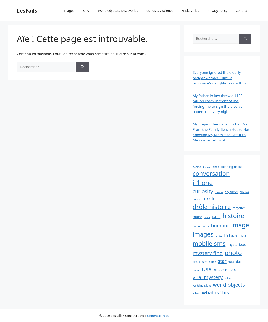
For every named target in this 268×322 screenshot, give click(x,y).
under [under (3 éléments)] (196, 270)
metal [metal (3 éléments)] (243, 235)
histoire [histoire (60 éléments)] (233, 216)
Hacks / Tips (190, 10)
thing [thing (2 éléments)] (231, 261)
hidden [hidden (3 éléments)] (216, 217)
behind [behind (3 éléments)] (197, 167)
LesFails (27, 10)
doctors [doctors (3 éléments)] (197, 199)
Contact (241, 10)
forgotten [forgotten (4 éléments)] (239, 208)
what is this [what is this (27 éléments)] (215, 292)
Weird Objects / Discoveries (118, 10)
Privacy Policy (217, 10)
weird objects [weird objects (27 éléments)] (229, 284)
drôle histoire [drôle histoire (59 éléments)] (212, 207)
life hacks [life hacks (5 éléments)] (231, 235)
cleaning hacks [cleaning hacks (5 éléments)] (231, 166)
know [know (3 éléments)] (218, 235)
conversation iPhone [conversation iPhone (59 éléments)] (211, 178)
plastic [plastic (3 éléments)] (196, 262)
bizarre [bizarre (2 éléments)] (206, 167)
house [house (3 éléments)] (205, 226)
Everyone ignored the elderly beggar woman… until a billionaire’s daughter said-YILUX (219, 77)
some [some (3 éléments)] (212, 262)
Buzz (86, 10)
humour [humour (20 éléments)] (220, 225)
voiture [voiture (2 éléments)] (228, 278)
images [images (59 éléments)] (203, 234)
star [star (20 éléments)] (222, 261)
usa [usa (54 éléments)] (207, 269)
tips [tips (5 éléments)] (238, 261)
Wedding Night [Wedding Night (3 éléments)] (202, 285)
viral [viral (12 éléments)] (235, 270)
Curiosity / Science (159, 10)
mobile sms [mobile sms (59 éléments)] (209, 243)
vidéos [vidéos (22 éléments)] (221, 269)
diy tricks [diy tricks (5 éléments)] (231, 192)
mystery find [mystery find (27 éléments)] (208, 253)
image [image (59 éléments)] (240, 225)
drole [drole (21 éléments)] (209, 198)
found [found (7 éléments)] (197, 216)
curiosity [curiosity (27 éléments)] (203, 191)
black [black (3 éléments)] (215, 167)
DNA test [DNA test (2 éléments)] (244, 192)
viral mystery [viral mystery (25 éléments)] (208, 277)
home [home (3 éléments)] (196, 226)
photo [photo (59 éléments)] (233, 252)
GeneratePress (158, 315)
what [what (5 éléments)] (196, 293)
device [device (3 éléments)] (219, 192)
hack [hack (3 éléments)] (207, 217)
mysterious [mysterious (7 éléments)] (237, 244)
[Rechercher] (82, 67)
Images (68, 10)
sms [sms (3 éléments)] (204, 262)
